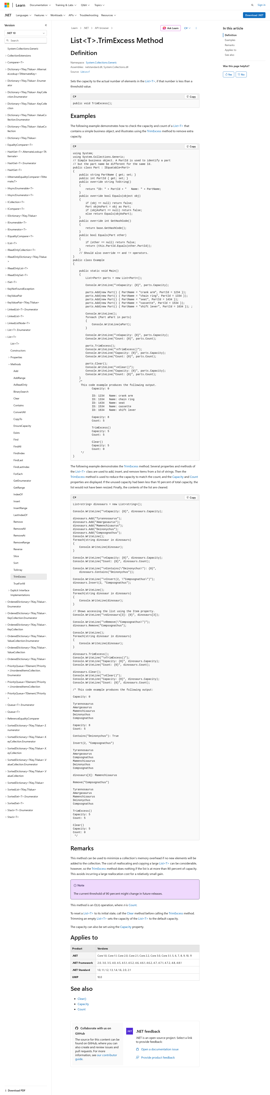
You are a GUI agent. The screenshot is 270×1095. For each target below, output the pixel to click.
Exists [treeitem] (17, 432)
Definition (231, 35)
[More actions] (196, 28)
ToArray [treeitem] (18, 570)
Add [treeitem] (16, 371)
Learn (74, 28)
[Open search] (252, 5)
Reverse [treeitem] (18, 549)
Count (194, 477)
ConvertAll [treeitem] (20, 412)
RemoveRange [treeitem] (22, 542)
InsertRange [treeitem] (20, 508)
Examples (230, 40)
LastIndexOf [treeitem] (20, 515)
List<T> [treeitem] (15, 343)
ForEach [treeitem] (18, 474)
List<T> (150, 81)
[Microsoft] (6, 5)
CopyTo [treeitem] (18, 419)
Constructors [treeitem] (18, 350)
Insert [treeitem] (17, 501)
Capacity (178, 477)
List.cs (84, 71)
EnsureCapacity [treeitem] (22, 426)
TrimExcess (154, 131)
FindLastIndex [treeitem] (21, 467)
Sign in (262, 5)
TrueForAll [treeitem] (19, 583)
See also (229, 55)
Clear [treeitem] (16, 398)
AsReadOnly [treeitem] (20, 384)
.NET (86, 28)
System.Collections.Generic (101, 62)
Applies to (230, 50)
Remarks (230, 45)
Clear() (82, 999)
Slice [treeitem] (16, 556)
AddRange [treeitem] (19, 378)
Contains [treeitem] (19, 405)
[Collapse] (46, 25)
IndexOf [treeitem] (18, 494)
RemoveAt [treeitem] (19, 535)
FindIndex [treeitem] (19, 453)
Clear (130, 913)
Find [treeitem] (16, 439)
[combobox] (25, 33)
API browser (102, 28)
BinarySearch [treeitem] (21, 391)
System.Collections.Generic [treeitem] (23, 48)
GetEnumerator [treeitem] (22, 480)
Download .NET (254, 15)
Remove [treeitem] (18, 521)
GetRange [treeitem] (19, 487)
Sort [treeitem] (16, 563)
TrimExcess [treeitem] (20, 576)
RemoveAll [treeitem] (20, 528)
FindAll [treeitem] (17, 446)
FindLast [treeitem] (18, 460)
